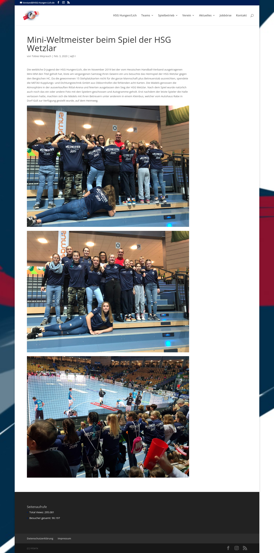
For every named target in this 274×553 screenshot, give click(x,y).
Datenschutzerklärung (40, 538)
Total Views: (36, 512)
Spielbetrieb (166, 15)
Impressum (64, 538)
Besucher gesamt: (40, 518)
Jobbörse (226, 15)
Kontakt (241, 15)
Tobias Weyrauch (41, 56)
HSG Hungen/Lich (125, 15)
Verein (186, 15)
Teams (145, 15)
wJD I (73, 56)
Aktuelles (205, 15)
